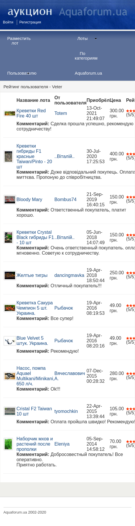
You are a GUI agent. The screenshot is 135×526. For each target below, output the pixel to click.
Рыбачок (63, 308)
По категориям (86, 55)
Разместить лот (19, 40)
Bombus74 (65, 199)
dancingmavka (69, 275)
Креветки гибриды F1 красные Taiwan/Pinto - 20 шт (34, 156)
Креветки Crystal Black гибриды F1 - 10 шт (35, 237)
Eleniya (62, 444)
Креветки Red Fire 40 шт (31, 113)
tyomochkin (66, 411)
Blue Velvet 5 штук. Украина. (32, 341)
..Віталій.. (64, 156)
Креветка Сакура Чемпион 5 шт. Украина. (35, 308)
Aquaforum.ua (88, 73)
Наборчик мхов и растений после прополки (35, 444)
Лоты (87, 38)
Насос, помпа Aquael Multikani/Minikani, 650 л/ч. (35, 376)
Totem (60, 113)
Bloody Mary (29, 199)
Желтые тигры (32, 275)
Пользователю (20, 73)
